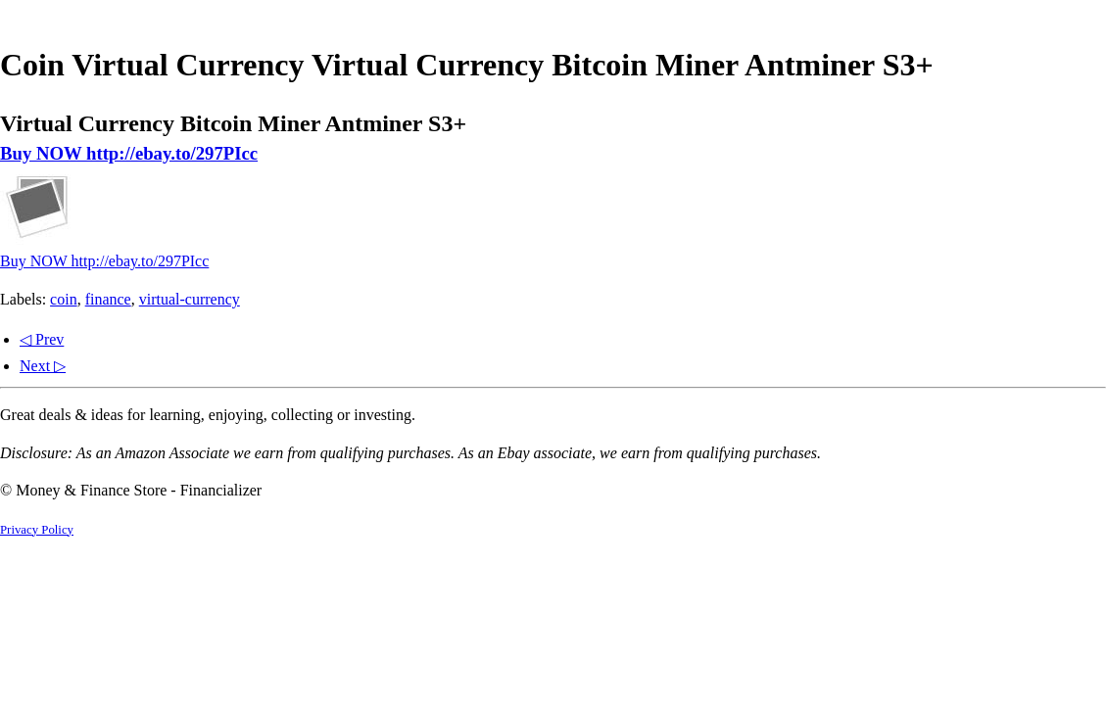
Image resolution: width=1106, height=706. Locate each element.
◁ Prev (42, 339)
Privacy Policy (36, 530)
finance (108, 299)
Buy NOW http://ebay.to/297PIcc (129, 153)
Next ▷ (43, 365)
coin (63, 299)
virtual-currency (189, 299)
